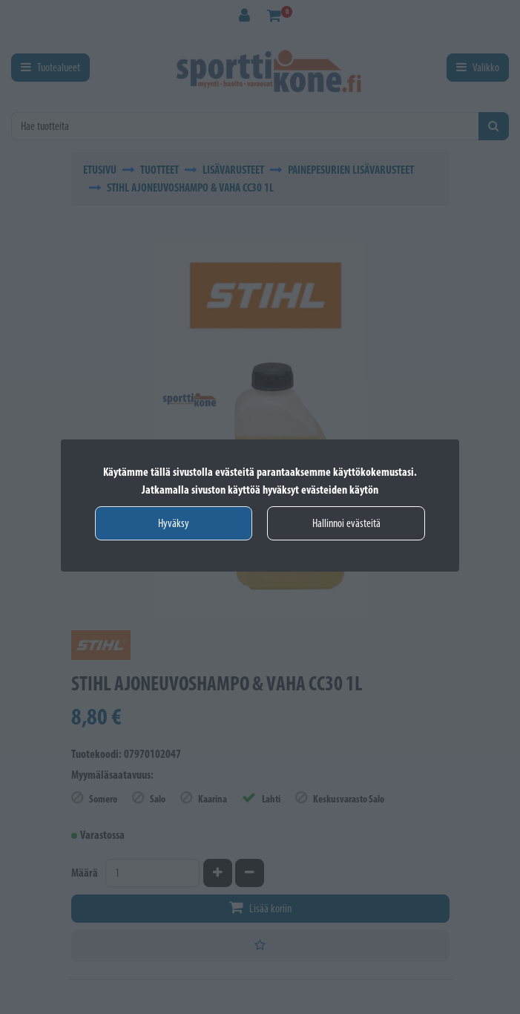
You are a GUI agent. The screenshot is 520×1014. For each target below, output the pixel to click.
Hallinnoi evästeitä (346, 523)
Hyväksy (173, 523)
